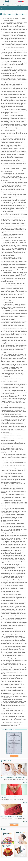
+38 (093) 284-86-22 (8, 4)
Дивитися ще (14, 756)
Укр (26, 8)
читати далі (25, 782)
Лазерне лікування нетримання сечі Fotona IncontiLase (11, 796)
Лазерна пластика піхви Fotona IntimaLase (11, 816)
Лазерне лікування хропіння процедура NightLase (13, 777)
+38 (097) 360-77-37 (21, 4)
